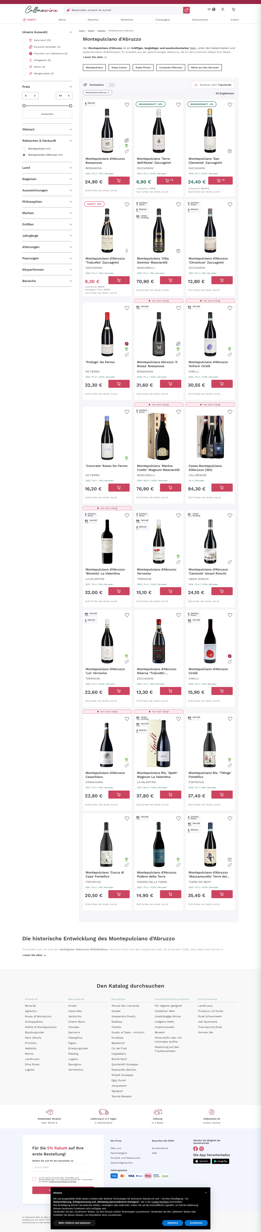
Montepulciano (94, 67)
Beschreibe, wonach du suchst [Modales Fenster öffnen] (91, 10)
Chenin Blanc (76, 1021)
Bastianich (118, 1043)
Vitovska (73, 1027)
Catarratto (75, 1011)
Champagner (162, 19)
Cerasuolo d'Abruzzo (170, 67)
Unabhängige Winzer (168, 1016)
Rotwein (101, 30)
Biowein (160, 1032)
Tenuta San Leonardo (125, 1005)
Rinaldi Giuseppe (122, 1075)
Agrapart (117, 1091)
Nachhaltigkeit (119, 1153)
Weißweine (127, 19)
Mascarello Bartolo (124, 1069)
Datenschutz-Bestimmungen (62, 1181)
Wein (193, 48)
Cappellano (119, 1053)
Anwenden (47, 114)
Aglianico (31, 1011)
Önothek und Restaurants (125, 1158)
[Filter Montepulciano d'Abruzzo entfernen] (108, 92)
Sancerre (74, 1032)
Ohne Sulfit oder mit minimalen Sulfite (168, 1039)
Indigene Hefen (164, 1021)
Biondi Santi (119, 1059)
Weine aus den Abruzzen (205, 67)
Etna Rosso (32, 1064)
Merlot (29, 1053)
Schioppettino (34, 1021)
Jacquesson (119, 1085)
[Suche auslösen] (186, 10)
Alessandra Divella (123, 1016)
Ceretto (116, 1027)
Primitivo (30, 1043)
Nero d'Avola (33, 1037)
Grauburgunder (78, 1048)
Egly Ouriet (119, 1080)
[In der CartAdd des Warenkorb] (119, 181)
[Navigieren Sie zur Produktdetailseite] (107, 130)
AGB (154, 1153)
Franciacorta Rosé (210, 1027)
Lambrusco (32, 1059)
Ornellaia (117, 1037)
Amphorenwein (164, 1027)
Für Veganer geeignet (168, 1005)
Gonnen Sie (205, 1032)
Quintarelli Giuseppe (125, 1064)
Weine (62, 19)
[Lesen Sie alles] (105, 57)
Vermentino (75, 1069)
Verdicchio (75, 1016)
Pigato (72, 1043)
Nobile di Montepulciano (41, 1027)
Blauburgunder (34, 1032)
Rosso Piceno (143, 67)
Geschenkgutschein (122, 1162)
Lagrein (30, 1069)
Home (82, 30)
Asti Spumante (207, 1021)
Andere (235, 19)
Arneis (72, 1005)
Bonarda (30, 1005)
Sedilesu (117, 1021)
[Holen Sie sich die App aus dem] (202, 1161)
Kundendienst (160, 1148)
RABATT (29, 19)
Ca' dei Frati (119, 1048)
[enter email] (63, 1167)
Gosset (116, 1011)
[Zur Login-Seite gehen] (223, 9)
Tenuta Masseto (122, 1096)
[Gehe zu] (195, 1148)
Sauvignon (75, 1064)
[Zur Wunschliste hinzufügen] (127, 104)
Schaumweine (200, 19)
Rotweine (93, 19)
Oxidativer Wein (165, 1011)
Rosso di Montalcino (38, 1016)
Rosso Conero (119, 67)
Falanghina (75, 1037)
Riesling (73, 1053)
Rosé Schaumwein (210, 1016)
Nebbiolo (31, 1048)
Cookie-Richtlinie (171, 1217)
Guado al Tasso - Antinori (128, 1032)
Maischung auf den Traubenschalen (167, 1049)
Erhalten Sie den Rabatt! (63, 1190)
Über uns (116, 1148)
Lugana (73, 1059)
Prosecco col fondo (210, 1011)
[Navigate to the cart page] (234, 9)
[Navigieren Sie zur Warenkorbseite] (41, 9)
